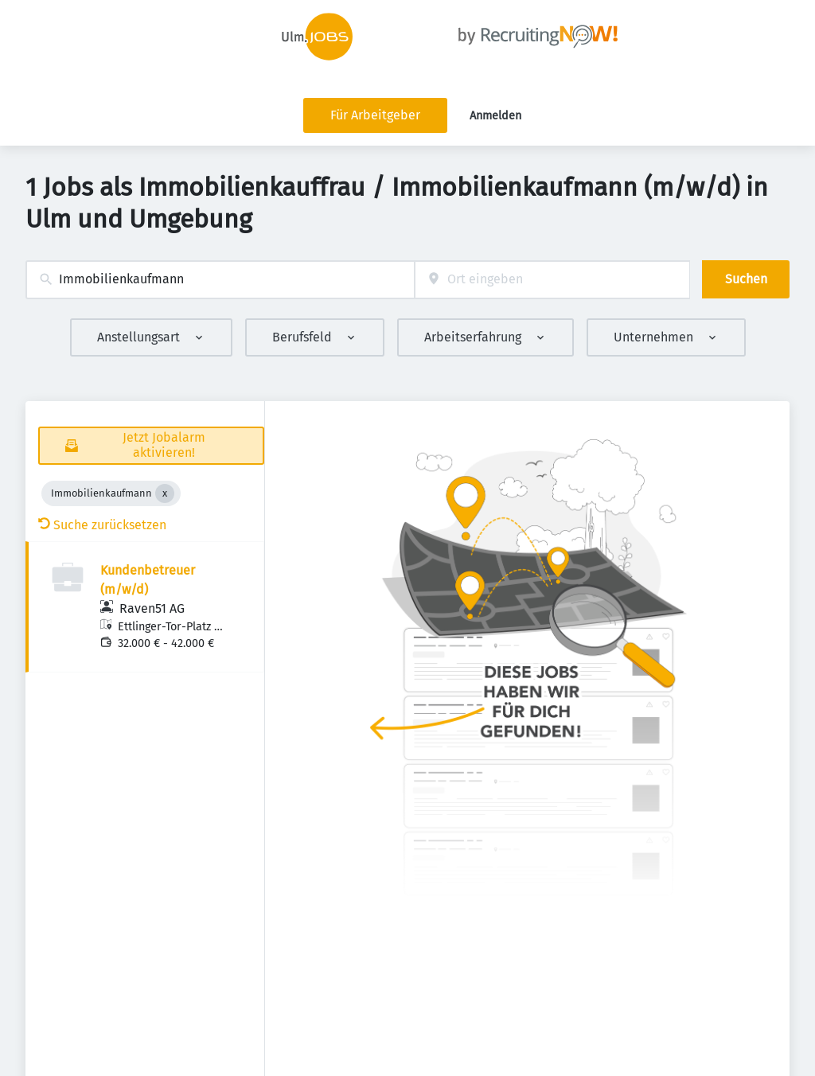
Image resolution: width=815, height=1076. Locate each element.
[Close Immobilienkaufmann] (164, 493)
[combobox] (220, 279)
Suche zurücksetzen (102, 524)
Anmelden (495, 116)
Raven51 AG (152, 608)
